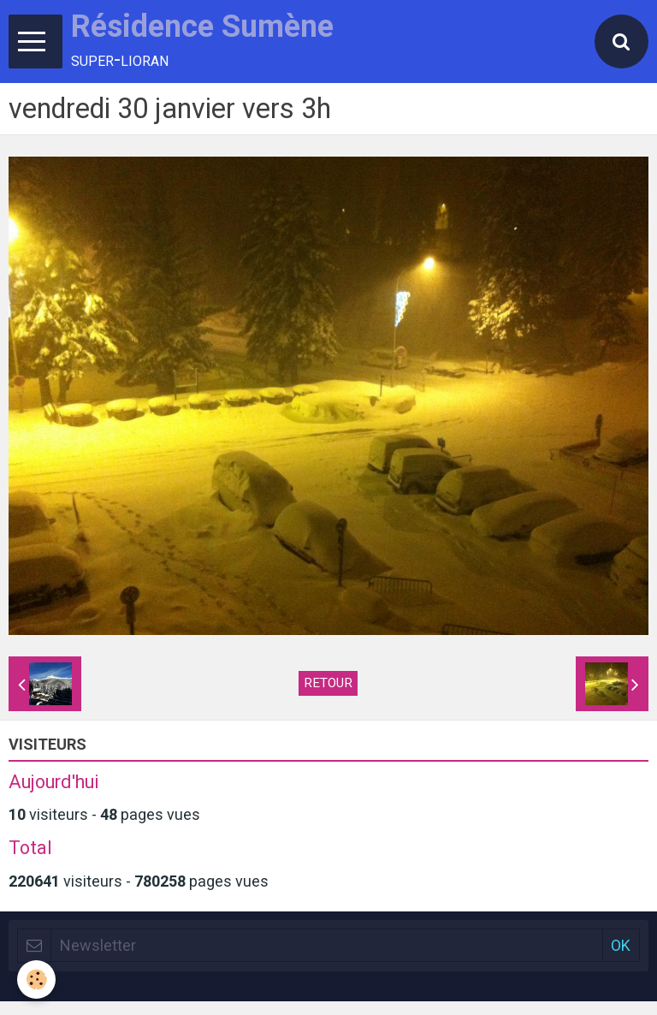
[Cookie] (36, 979)
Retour (328, 683)
